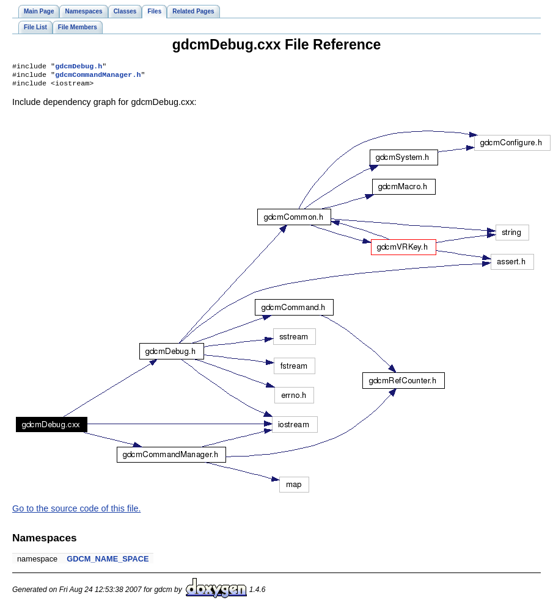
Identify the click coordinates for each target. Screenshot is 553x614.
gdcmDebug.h (78, 67)
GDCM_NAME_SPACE (107, 562)
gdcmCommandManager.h (98, 77)
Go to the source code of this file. (76, 512)
